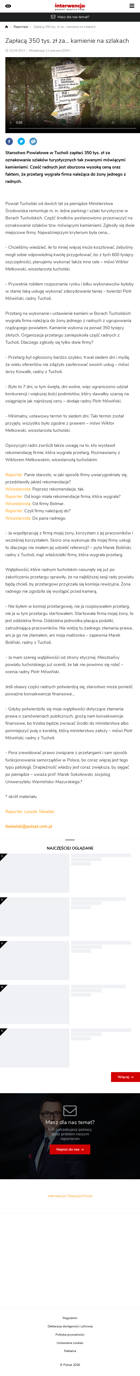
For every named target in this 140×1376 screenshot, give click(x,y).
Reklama (70, 1351)
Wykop (33, 141)
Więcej (123, 1077)
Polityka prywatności (70, 1334)
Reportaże (21, 26)
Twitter (21, 141)
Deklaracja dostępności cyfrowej (70, 1326)
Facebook (9, 141)
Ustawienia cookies (70, 1343)
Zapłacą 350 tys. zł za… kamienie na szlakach (64, 26)
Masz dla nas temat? (73, 17)
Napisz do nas (68, 1149)
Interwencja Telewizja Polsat (70, 1196)
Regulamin (70, 1318)
